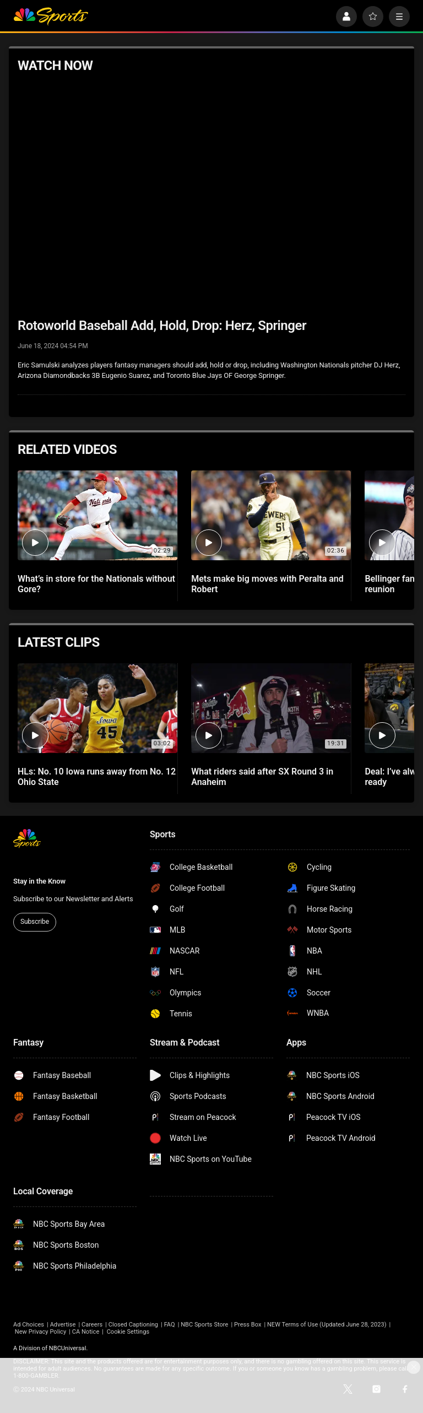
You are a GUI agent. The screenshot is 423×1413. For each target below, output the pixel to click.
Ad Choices (28, 1324)
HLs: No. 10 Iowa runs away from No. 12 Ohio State (97, 776)
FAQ (169, 1324)
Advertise (63, 1324)
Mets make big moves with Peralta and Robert (267, 583)
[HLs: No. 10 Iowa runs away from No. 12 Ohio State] (97, 708)
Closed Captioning (133, 1324)
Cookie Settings (128, 1331)
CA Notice (86, 1331)
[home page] (50, 16)
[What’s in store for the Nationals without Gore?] (97, 515)
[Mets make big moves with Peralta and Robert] (271, 515)
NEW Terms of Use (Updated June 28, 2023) (327, 1324)
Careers (92, 1324)
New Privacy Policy (40, 1331)
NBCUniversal (67, 1348)
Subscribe (34, 921)
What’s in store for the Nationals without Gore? (96, 583)
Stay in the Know (39, 881)
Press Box (247, 1324)
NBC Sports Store (204, 1324)
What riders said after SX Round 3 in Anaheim (262, 776)
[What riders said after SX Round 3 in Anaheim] (271, 708)
